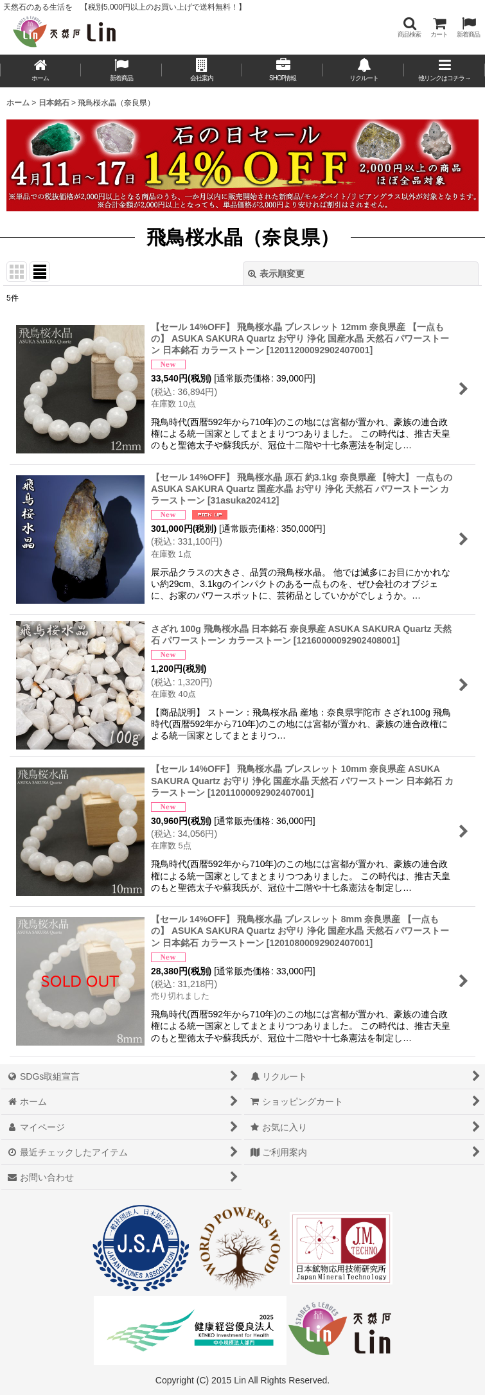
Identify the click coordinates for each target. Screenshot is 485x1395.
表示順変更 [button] (276, 273)
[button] (409, 27)
